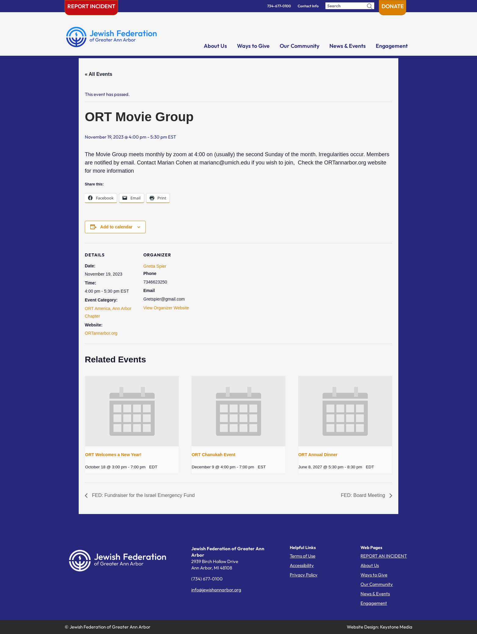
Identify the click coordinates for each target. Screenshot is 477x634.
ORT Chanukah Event (213, 454)
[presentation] (132, 411)
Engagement (392, 45)
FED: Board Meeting (363, 495)
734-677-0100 (279, 6)
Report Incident (91, 6)
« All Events (98, 74)
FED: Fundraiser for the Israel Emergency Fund (143, 495)
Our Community (299, 45)
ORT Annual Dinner (318, 454)
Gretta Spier (154, 266)
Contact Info (308, 6)
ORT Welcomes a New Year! (113, 454)
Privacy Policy (303, 575)
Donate (393, 6)
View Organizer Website (166, 307)
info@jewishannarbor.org (216, 590)
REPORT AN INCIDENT (383, 556)
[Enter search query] (349, 5)
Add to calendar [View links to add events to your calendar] (116, 226)
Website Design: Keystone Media (379, 627)
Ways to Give (253, 45)
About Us (215, 45)
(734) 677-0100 (207, 579)
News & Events (347, 45)
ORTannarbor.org (101, 333)
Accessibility (302, 565)
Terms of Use (302, 556)
